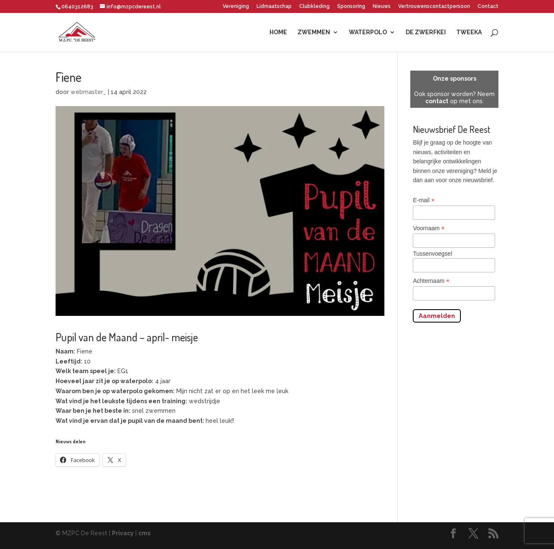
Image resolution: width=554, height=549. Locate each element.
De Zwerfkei (426, 32)
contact (436, 101)
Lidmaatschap (274, 6)
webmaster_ (88, 92)
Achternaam (431, 281)
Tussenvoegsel (432, 253)
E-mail (424, 200)
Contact (488, 6)
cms (144, 533)
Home (278, 32)
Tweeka (469, 32)
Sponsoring (351, 6)
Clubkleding (314, 6)
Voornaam (429, 228)
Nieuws (382, 6)
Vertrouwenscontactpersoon (434, 6)
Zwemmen (313, 32)
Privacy (123, 533)
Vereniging (236, 6)
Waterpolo (368, 32)
